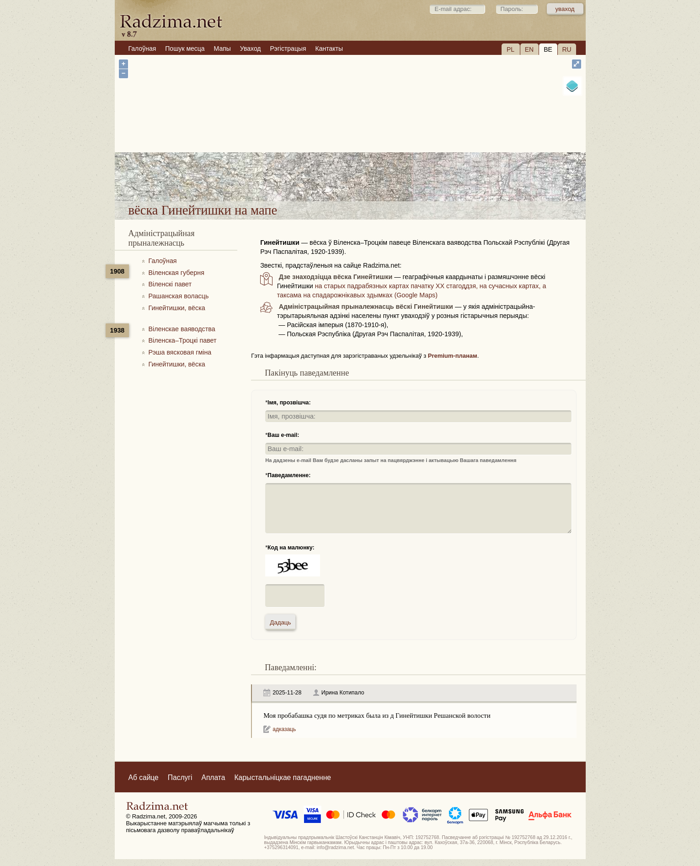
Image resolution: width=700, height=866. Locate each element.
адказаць (284, 729)
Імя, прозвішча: (289, 402)
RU (566, 49)
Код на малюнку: (291, 547)
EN (529, 49)
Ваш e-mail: (283, 435)
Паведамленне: (288, 475)
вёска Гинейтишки (388, 177)
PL (510, 49)
